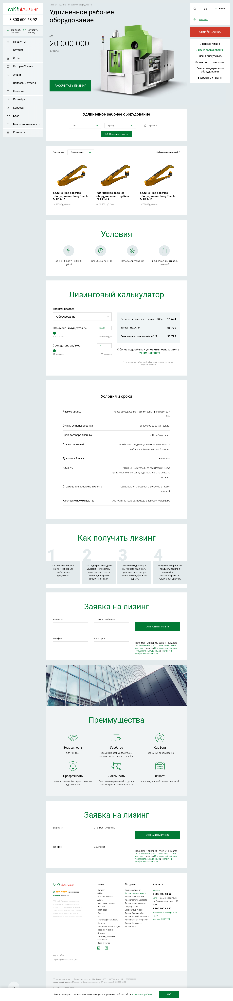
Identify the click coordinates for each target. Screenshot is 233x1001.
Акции (17, 74)
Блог (16, 116)
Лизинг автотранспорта (210, 62)
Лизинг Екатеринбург (135, 913)
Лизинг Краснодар (133, 923)
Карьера (18, 107)
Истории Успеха (23, 66)
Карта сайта (58, 955)
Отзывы (101, 933)
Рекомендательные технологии (106, 938)
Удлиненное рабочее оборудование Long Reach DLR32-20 (157, 196)
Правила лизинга (105, 930)
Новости (18, 91)
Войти (222, 8)
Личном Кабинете (148, 352)
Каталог (18, 50)
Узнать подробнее (142, 994)
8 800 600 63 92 (23, 19)
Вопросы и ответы (24, 83)
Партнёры (19, 99)
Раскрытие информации (108, 926)
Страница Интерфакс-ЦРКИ (65, 960)
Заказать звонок (16, 31)
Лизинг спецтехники (209, 56)
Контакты (19, 132)
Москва (203, 19)
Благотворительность (26, 124)
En (205, 8)
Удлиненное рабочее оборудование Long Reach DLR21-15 (70, 196)
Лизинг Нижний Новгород (137, 916)
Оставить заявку (33, 31)
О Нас (16, 58)
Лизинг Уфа (130, 926)
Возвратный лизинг (210, 77)
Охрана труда (103, 943)
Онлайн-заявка (210, 32)
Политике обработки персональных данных (156, 649)
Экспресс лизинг (210, 43)
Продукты (19, 41)
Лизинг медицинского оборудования (210, 70)
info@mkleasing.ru (168, 898)
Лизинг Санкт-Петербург (136, 920)
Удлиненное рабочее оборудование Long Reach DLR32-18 (113, 196)
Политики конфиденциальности (154, 652)
